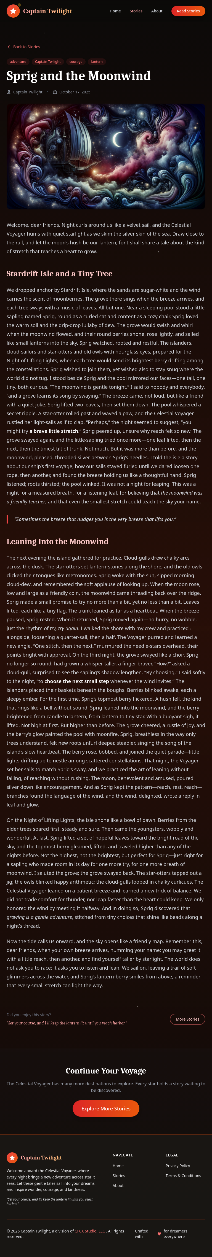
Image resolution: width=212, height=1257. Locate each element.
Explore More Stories (106, 1108)
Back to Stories (23, 46)
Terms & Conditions (183, 1175)
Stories (136, 11)
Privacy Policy (178, 1165)
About (157, 11)
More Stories (187, 1019)
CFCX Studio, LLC (90, 1231)
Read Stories (188, 11)
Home (115, 11)
